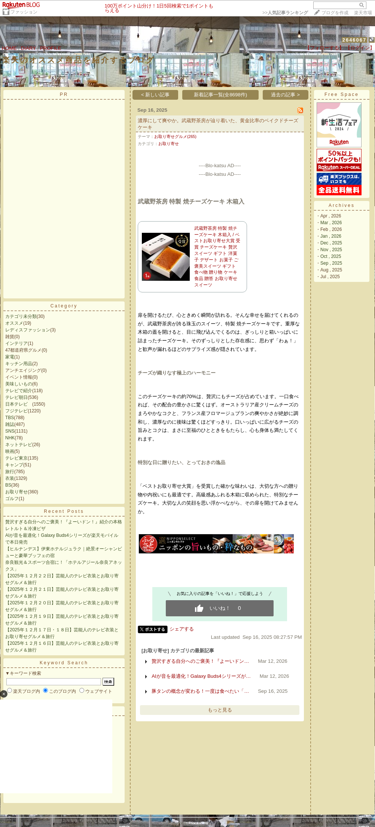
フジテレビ (16, 411)
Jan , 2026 (330, 236)
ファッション (23, 12)
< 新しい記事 (155, 94)
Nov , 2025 (331, 249)
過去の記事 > (285, 94)
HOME (9, 48)
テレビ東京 (16, 458)
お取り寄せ (16, 491)
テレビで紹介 (18, 390)
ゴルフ (12, 498)
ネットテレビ (18, 444)
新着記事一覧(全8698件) (220, 94)
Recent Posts (64, 511)
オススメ (14, 323)
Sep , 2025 (331, 263)
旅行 (9, 471)
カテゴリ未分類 (21, 316)
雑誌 (9, 424)
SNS (10, 431)
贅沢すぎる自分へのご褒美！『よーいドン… (200, 661)
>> (285, 12)
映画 (9, 451)
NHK (10, 437)
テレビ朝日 (16, 397)
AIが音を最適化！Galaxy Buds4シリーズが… (201, 676)
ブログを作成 (334, 12)
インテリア (16, 343)
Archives (342, 205)
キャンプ (14, 464)
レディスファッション (27, 330)
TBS (9, 417)
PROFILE (50, 48)
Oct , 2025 (330, 256)
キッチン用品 (18, 363)
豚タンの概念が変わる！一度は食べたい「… (200, 691)
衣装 (9, 478)
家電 (9, 357)
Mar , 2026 (331, 222)
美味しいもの (18, 384)
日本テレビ (18, 404)
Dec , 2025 (331, 243)
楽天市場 (363, 12)
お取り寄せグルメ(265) (175, 136)
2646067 (354, 40)
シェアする (182, 629)
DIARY (28, 48)
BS (8, 485)
